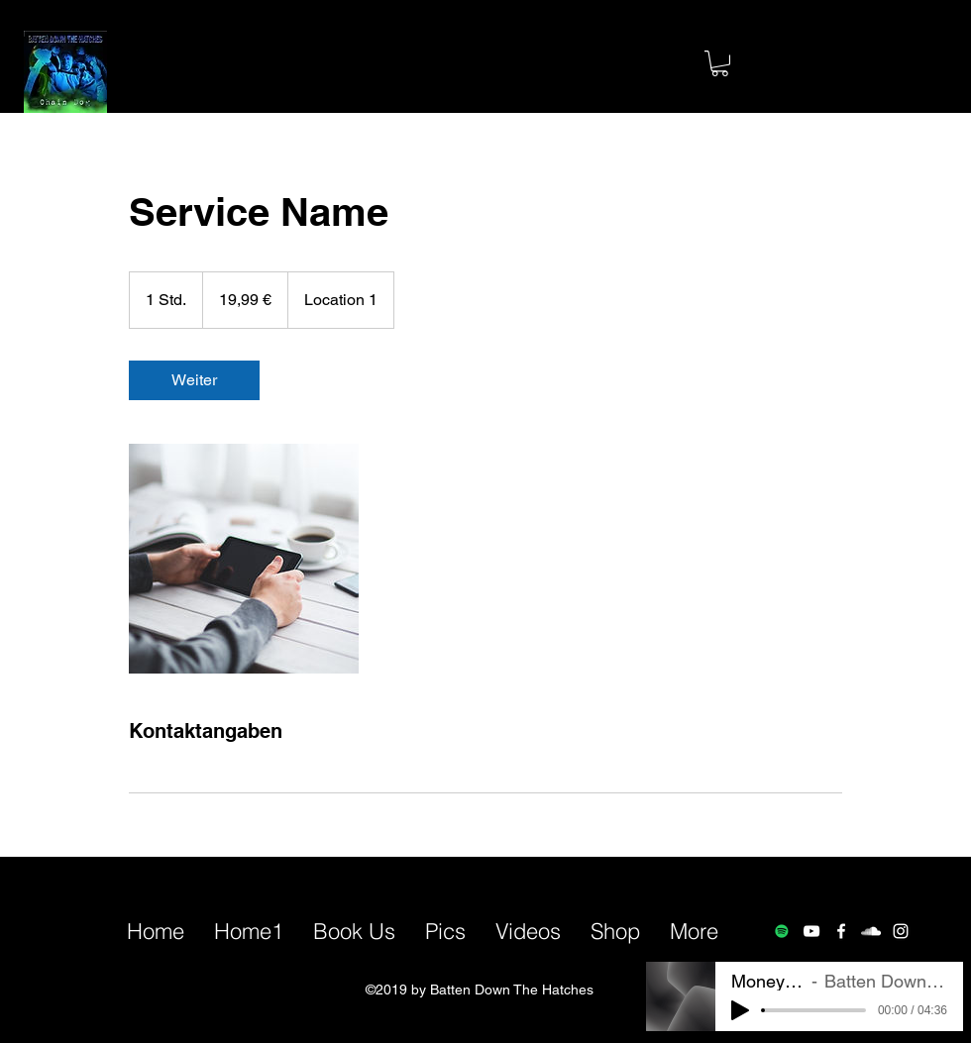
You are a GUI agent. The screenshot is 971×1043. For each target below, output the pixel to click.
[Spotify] (782, 931)
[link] (194, 380)
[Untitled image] (244, 559)
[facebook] (841, 931)
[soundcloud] (871, 931)
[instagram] (901, 931)
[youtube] (811, 931)
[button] (719, 63)
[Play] (740, 1010)
